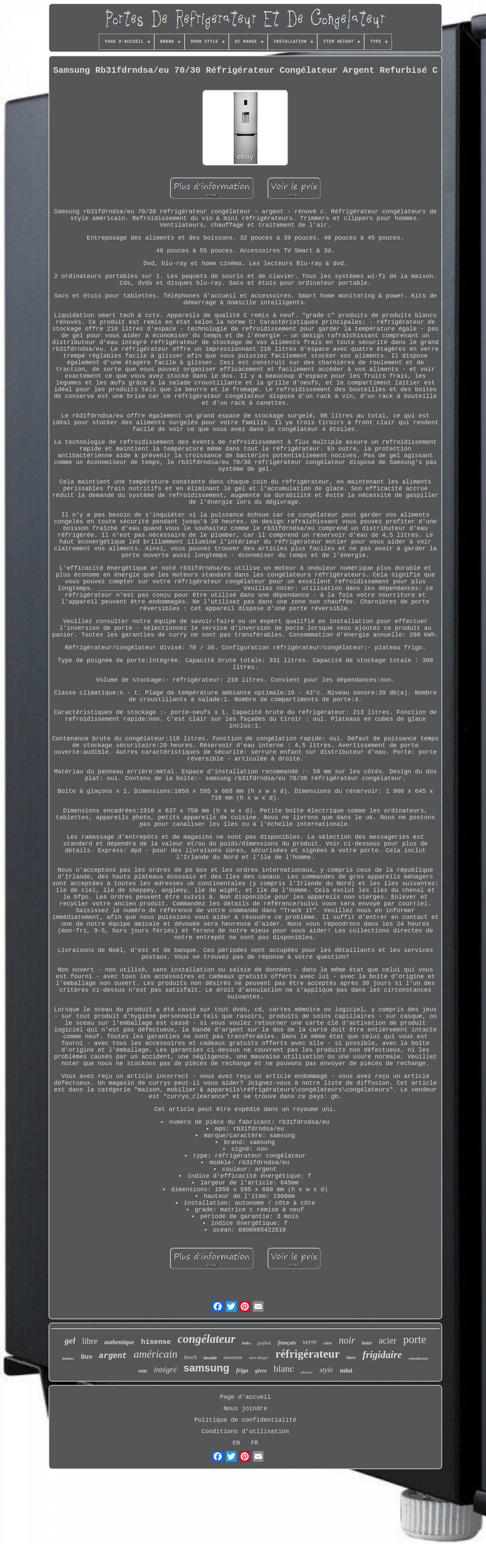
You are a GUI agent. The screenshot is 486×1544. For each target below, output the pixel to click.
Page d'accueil (245, 1397)
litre (86, 1356)
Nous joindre (245, 1408)
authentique (119, 1342)
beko (246, 1343)
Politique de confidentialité (245, 1420)
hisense (156, 1342)
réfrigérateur (307, 1354)
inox (351, 1357)
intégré (165, 1369)
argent (113, 1356)
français (287, 1343)
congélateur (206, 1339)
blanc (284, 1368)
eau (142, 1370)
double (210, 1358)
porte (414, 1339)
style (326, 1369)
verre (310, 1342)
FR (254, 1443)
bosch (190, 1357)
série (327, 1343)
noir (347, 1340)
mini (346, 1370)
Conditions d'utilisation (245, 1431)
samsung (207, 1368)
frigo (242, 1370)
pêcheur (307, 1372)
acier (387, 1340)
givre (261, 1370)
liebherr (68, 1358)
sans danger (259, 1357)
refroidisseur (418, 1358)
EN (236, 1443)
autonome (232, 1357)
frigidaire (382, 1354)
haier (367, 1343)
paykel (264, 1343)
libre (90, 1341)
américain (156, 1354)
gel (69, 1341)
